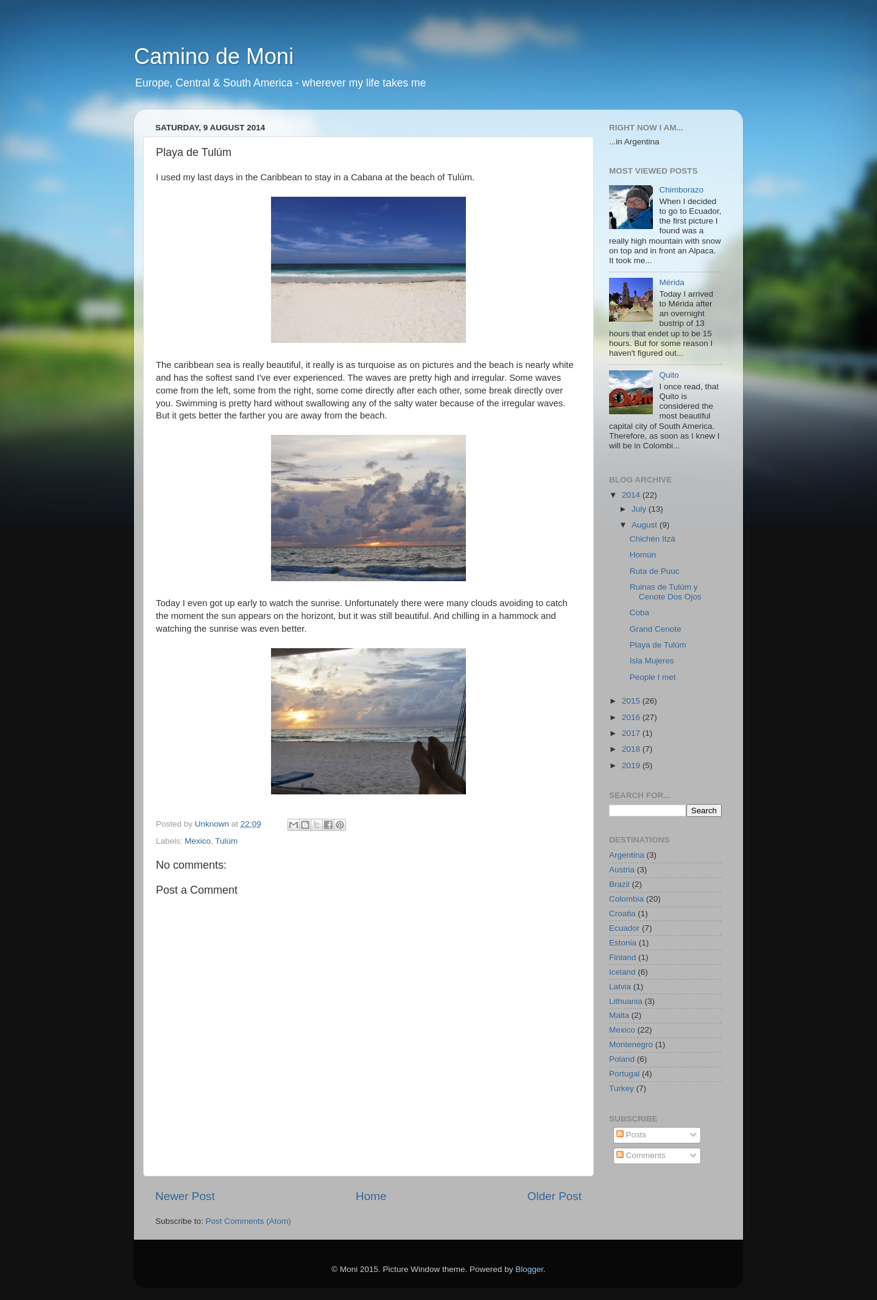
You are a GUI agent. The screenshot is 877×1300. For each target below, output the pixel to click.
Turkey (621, 1088)
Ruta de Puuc (655, 571)
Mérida (671, 282)
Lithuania (626, 1001)
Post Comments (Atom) (248, 1221)
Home (371, 1196)
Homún (643, 554)
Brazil (619, 884)
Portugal (624, 1073)
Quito (668, 375)
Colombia (626, 898)
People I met (653, 677)
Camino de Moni (214, 56)
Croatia (622, 913)
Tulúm (226, 841)
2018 (632, 749)
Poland (622, 1059)
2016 (632, 717)
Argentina (626, 855)
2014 (632, 495)
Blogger (529, 1269)
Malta (619, 1015)
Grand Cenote (656, 629)
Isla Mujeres (652, 660)
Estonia (622, 942)
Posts (631, 1134)
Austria (622, 869)
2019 (632, 765)
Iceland (622, 972)
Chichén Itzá (652, 538)
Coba (639, 612)
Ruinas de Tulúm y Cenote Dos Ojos (666, 591)
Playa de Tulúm (658, 644)
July (640, 509)
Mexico (198, 841)
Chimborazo (681, 189)
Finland (622, 957)
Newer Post (185, 1196)
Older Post (554, 1196)
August (646, 524)
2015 (632, 700)
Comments (641, 1155)
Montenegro (631, 1044)
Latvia (620, 986)
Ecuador (624, 928)
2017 (632, 733)
